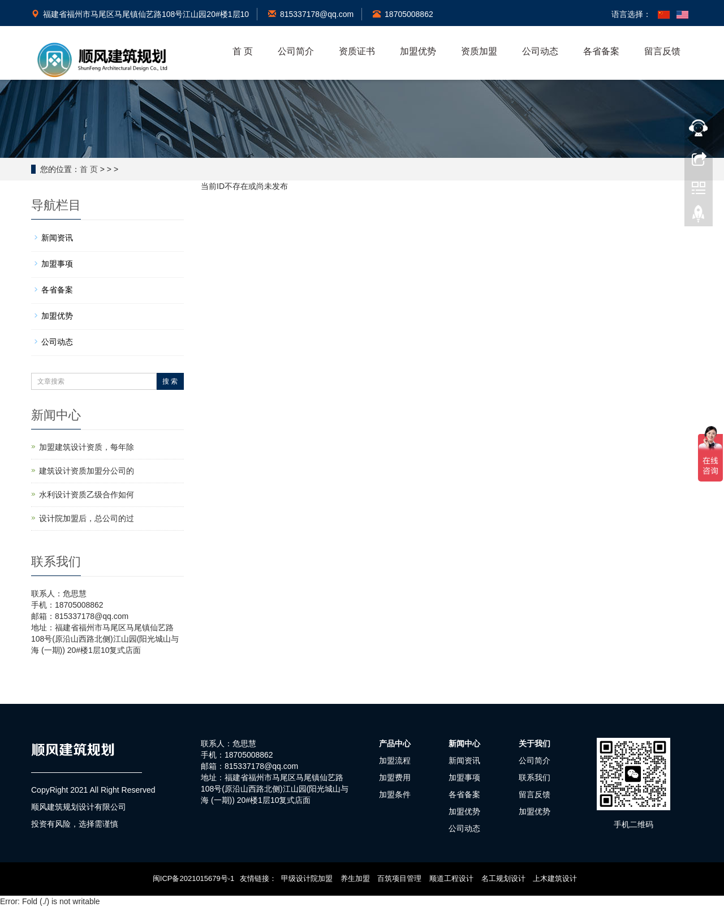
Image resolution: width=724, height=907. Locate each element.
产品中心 (395, 743)
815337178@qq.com (311, 14)
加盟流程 (395, 760)
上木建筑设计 (555, 878)
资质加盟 (479, 51)
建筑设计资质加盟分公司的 (86, 470)
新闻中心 (464, 743)
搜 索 (170, 381)
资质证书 (357, 51)
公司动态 (540, 51)
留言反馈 (662, 51)
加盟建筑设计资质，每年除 (86, 447)
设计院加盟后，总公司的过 (86, 518)
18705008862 (403, 14)
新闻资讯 (57, 237)
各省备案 (601, 51)
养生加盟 (355, 878)
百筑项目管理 (399, 878)
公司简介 (296, 51)
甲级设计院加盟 (307, 878)
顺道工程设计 (451, 878)
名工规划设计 (503, 878)
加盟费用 (395, 777)
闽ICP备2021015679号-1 (194, 878)
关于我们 (534, 743)
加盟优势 (418, 51)
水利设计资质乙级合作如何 (86, 494)
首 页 (242, 51)
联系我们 (534, 777)
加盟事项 (57, 263)
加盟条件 (395, 794)
